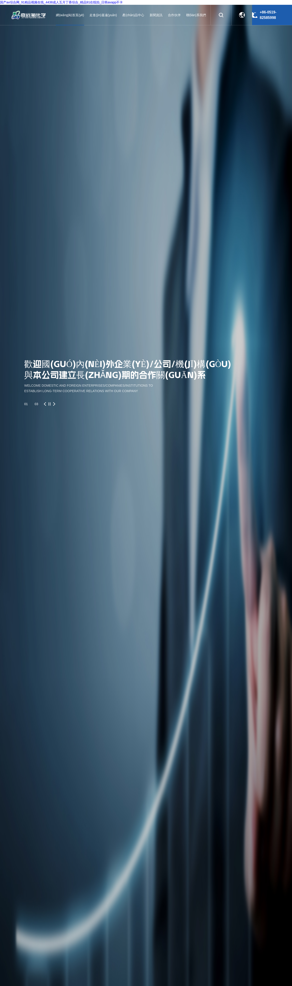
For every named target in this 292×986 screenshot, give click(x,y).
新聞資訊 (156, 15)
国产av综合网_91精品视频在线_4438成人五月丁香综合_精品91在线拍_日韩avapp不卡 (61, 2)
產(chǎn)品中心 (133, 15)
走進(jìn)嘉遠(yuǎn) (103, 15)
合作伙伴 (174, 15)
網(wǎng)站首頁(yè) (70, 15)
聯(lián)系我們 (196, 15)
